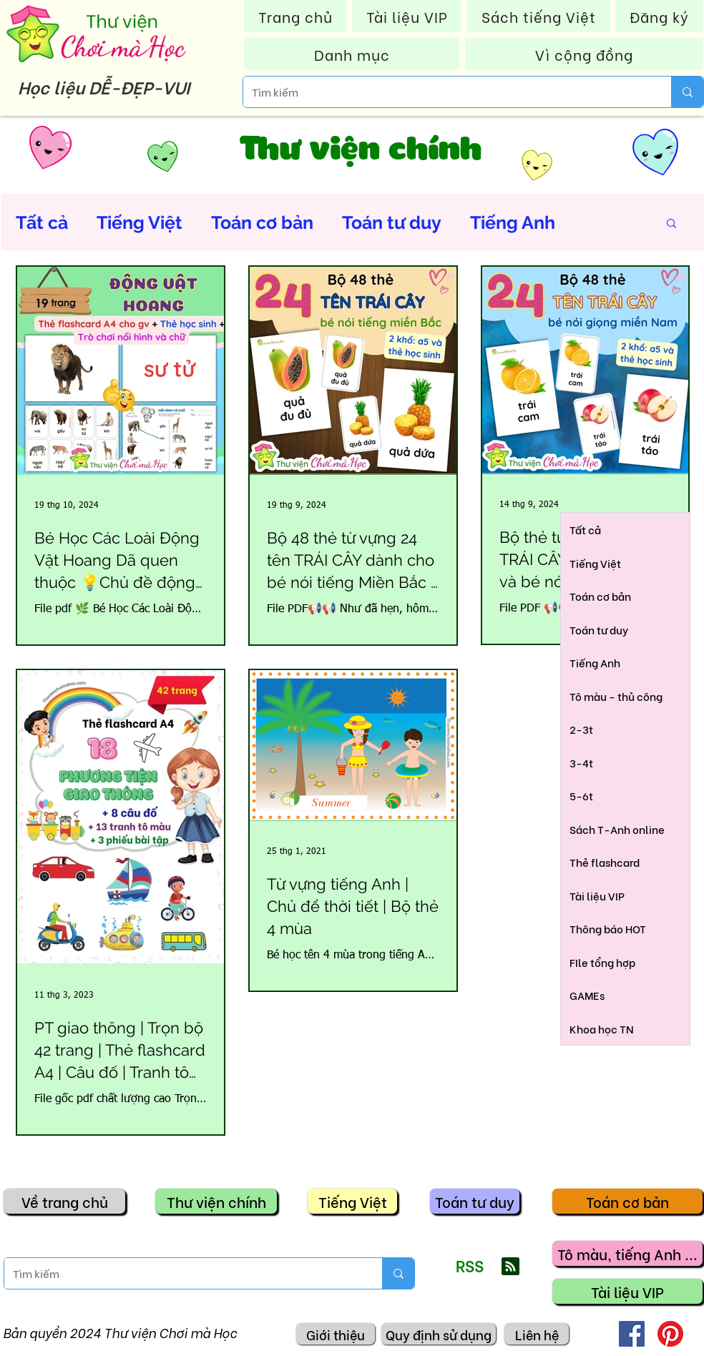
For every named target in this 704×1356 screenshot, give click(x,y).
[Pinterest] (670, 1334)
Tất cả (42, 222)
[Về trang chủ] (64, 1201)
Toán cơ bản (262, 222)
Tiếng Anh (512, 222)
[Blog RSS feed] (510, 1267)
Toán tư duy (391, 222)
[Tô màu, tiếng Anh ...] (627, 1253)
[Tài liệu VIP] (627, 1291)
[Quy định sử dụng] (438, 1334)
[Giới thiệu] (335, 1334)
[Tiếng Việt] (352, 1201)
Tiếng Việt (139, 222)
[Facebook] (632, 1334)
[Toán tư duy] (474, 1201)
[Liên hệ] (536, 1334)
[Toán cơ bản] (627, 1201)
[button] (671, 224)
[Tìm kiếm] (446, 92)
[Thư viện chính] (216, 1201)
